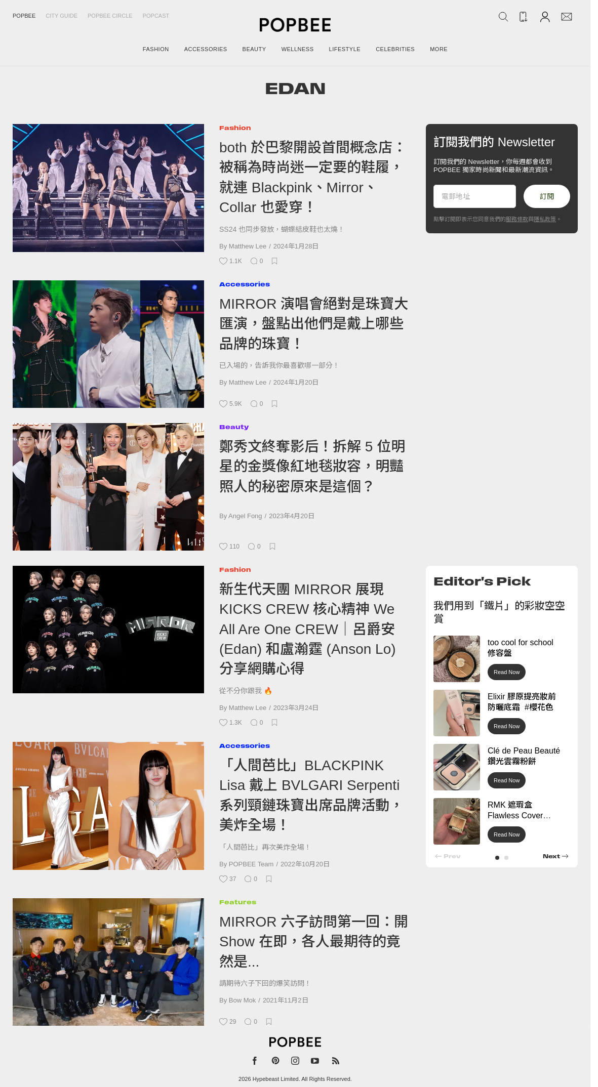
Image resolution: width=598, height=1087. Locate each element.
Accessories (244, 284)
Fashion (235, 127)
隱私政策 (545, 219)
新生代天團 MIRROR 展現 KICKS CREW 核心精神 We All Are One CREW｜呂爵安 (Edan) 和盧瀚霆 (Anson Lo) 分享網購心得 (307, 629)
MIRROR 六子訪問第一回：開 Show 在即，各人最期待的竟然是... (313, 942)
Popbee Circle (110, 16)
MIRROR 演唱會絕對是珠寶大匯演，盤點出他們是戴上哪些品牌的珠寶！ (313, 324)
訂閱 (547, 196)
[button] (497, 858)
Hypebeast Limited (276, 1079)
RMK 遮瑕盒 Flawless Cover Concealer (515, 815)
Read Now (507, 672)
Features (237, 902)
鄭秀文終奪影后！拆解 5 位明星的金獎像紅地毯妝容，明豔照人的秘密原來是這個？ (312, 466)
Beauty (234, 427)
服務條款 (517, 219)
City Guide (61, 16)
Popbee (24, 16)
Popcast (156, 16)
